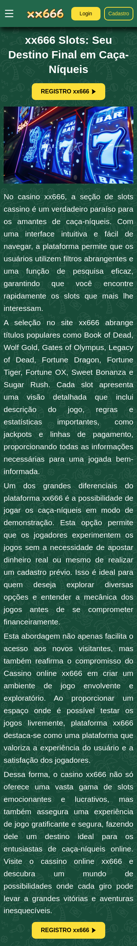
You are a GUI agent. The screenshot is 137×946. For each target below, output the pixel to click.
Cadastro (119, 13)
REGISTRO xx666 (68, 91)
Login (86, 13)
